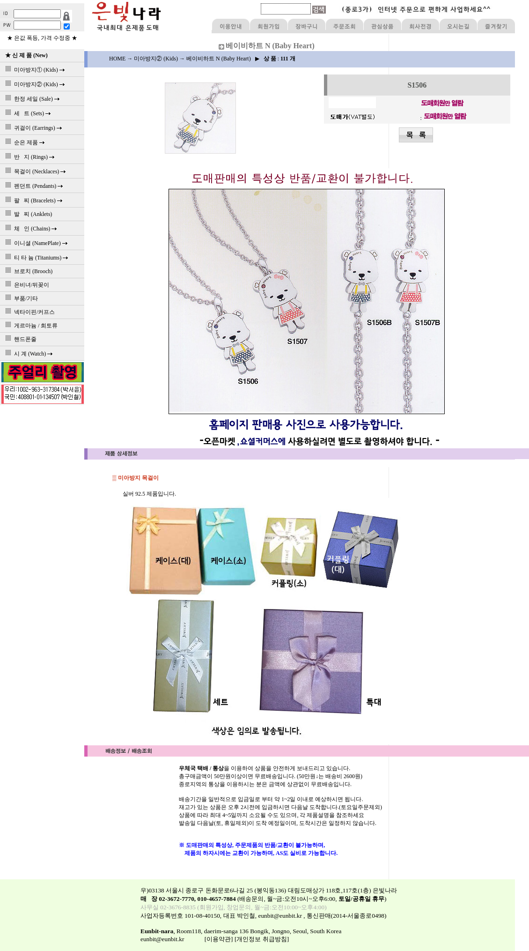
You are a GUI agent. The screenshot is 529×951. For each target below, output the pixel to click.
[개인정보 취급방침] (262, 939)
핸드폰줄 (19, 339)
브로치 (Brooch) (27, 271)
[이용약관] (219, 939)
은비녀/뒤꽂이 (25, 285)
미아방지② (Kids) (156, 58)
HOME (117, 58)
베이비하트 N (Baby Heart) (218, 58)
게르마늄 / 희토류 (30, 325)
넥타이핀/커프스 (28, 312)
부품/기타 (20, 298)
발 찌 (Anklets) (27, 214)
